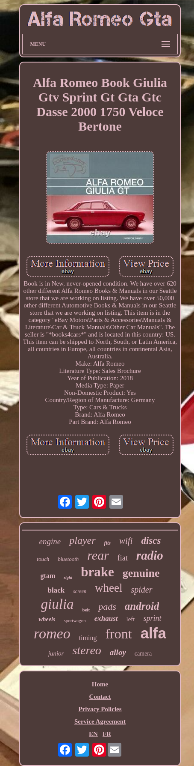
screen (79, 591)
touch (43, 559)
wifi (126, 541)
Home (100, 684)
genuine (141, 573)
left (130, 619)
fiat (123, 558)
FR (107, 733)
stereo (86, 650)
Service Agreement (100, 721)
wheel (108, 587)
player (82, 540)
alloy (118, 652)
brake (97, 571)
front (118, 633)
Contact (100, 696)
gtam (48, 575)
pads (107, 606)
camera (143, 653)
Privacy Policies (99, 709)
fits (107, 543)
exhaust (106, 618)
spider (142, 589)
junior (56, 653)
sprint (153, 618)
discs (151, 540)
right (68, 577)
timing (88, 637)
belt (86, 609)
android (142, 606)
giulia (57, 604)
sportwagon (74, 620)
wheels (46, 619)
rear (98, 555)
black (56, 590)
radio (149, 555)
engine (50, 541)
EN (93, 733)
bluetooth (68, 559)
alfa (153, 633)
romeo (52, 633)
